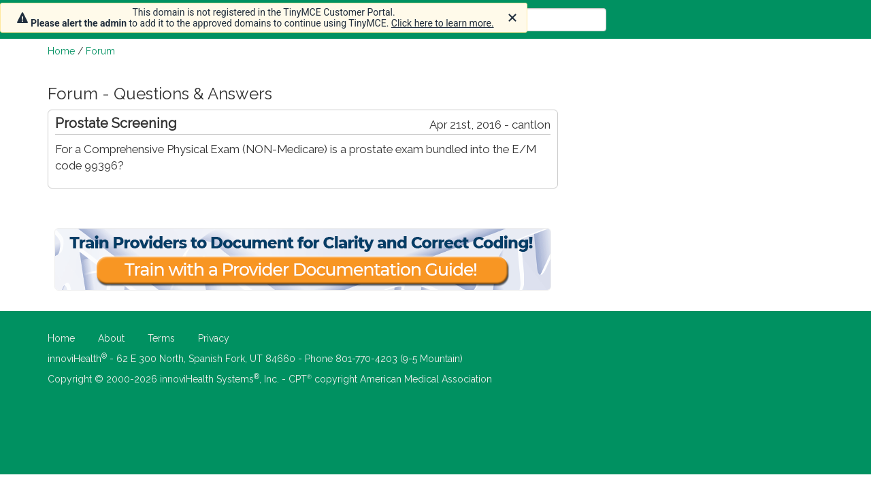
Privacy (213, 338)
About (111, 338)
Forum (100, 51)
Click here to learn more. (442, 23)
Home (61, 51)
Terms (161, 338)
